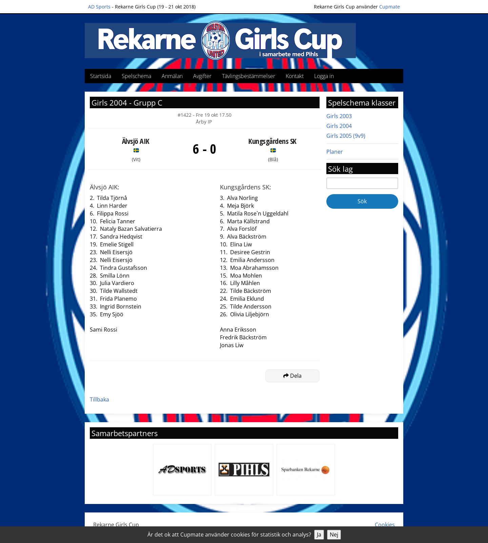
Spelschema (136, 76)
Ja (319, 534)
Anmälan (172, 76)
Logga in (324, 76)
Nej (334, 534)
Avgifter (202, 76)
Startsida (100, 76)
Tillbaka (99, 399)
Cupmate (389, 6)
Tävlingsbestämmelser (248, 76)
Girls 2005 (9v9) (345, 135)
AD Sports (99, 6)
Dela (292, 375)
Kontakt (295, 76)
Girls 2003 (339, 116)
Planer (334, 151)
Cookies (385, 524)
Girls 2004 (339, 126)
